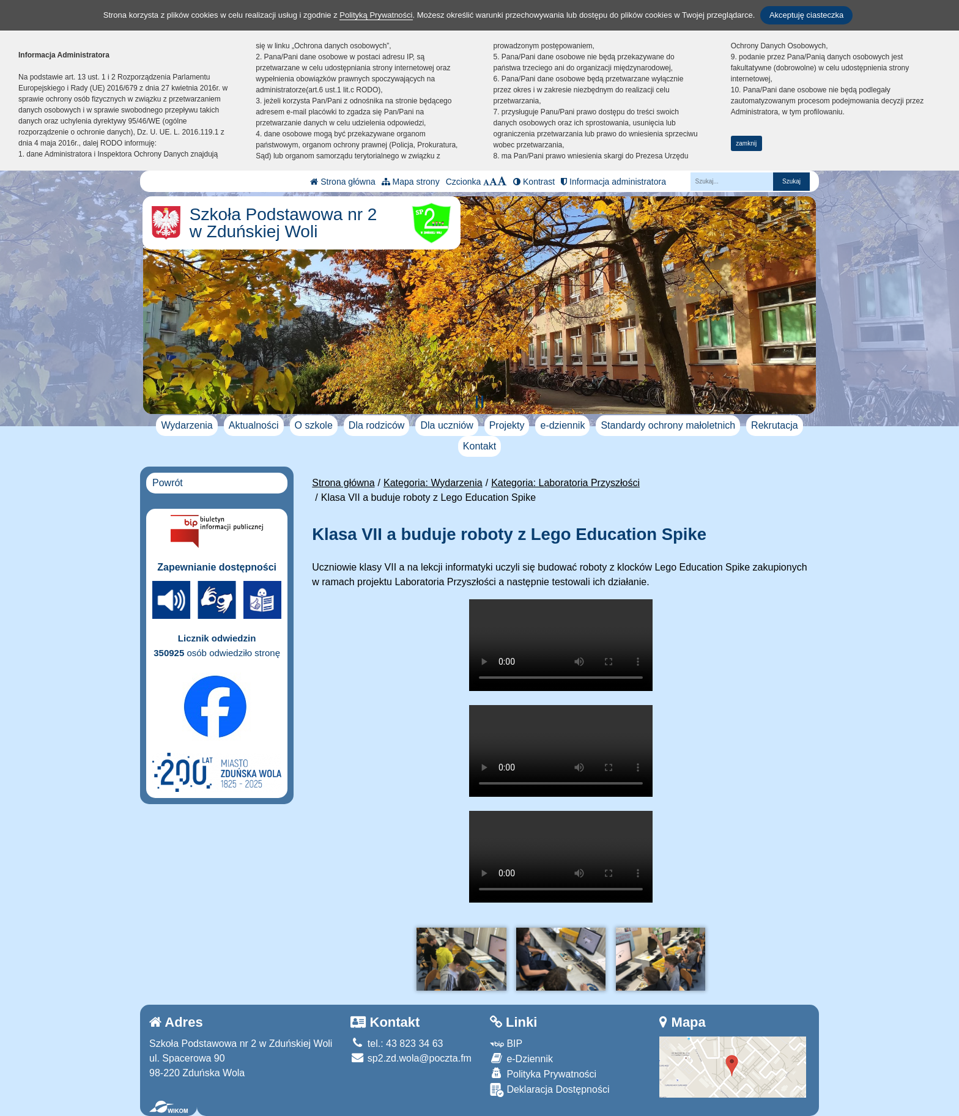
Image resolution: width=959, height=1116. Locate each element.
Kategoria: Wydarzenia (433, 483)
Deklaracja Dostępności (550, 1090)
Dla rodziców (377, 425)
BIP (506, 1043)
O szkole (314, 425)
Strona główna (342, 182)
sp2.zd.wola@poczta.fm (411, 1058)
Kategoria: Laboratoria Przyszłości (565, 483)
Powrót (167, 483)
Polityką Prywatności (375, 15)
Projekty (507, 425)
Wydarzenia (186, 425)
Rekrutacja (774, 425)
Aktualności (254, 425)
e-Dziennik (521, 1058)
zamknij (746, 143)
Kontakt (479, 446)
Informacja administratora (613, 182)
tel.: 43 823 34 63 (396, 1043)
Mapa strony (411, 182)
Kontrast (534, 182)
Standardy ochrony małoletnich (668, 425)
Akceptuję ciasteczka (806, 15)
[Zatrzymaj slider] (479, 402)
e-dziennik (562, 425)
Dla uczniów (446, 425)
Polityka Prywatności (543, 1073)
